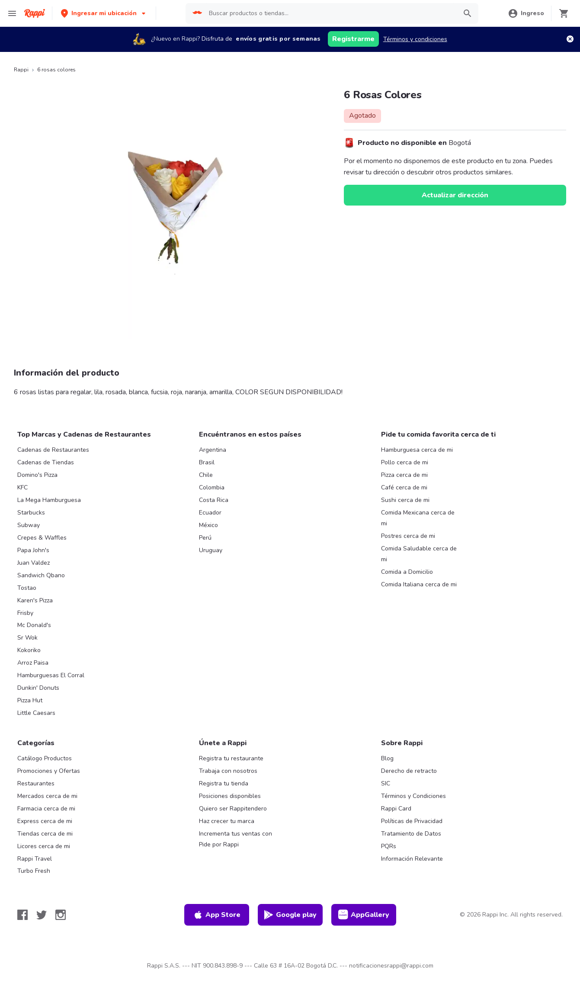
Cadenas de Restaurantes (53, 450)
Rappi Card (396, 808)
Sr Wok (27, 638)
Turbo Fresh (33, 871)
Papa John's (33, 550)
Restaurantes (35, 783)
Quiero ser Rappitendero (233, 808)
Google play (290, 915)
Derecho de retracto (409, 771)
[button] (104, 13)
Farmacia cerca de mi (46, 808)
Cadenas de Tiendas (45, 462)
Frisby (25, 613)
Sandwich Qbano (41, 575)
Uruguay (210, 550)
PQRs (388, 846)
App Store (216, 915)
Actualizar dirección (455, 195)
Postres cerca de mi (408, 536)
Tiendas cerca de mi (45, 834)
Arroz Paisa (32, 663)
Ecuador (210, 512)
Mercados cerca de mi (47, 796)
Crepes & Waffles (42, 538)
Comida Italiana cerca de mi (419, 584)
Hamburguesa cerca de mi (417, 450)
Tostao (26, 588)
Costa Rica (213, 500)
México (208, 525)
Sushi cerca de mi (405, 500)
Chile (206, 475)
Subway (28, 525)
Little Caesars (36, 713)
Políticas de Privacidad (411, 821)
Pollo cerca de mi (404, 462)
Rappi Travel (34, 859)
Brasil (207, 462)
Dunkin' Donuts (38, 688)
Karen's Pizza (35, 600)
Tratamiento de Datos (411, 834)
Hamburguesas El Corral (50, 675)
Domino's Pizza (37, 475)
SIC (385, 783)
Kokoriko (29, 650)
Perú (205, 538)
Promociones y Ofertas (48, 771)
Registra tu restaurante (231, 758)
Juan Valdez (33, 563)
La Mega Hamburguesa (49, 500)
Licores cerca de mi (43, 846)
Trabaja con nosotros (228, 771)
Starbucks (31, 512)
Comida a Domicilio (407, 572)
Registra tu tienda (223, 783)
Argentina (212, 450)
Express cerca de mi (44, 821)
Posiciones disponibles (230, 796)
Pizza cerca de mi (404, 475)
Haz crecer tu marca (226, 821)
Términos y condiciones (415, 39)
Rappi (21, 69)
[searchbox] (330, 13)
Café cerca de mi (404, 487)
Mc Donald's (34, 625)
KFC (22, 487)
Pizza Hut (29, 700)
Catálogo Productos (44, 758)
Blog (387, 758)
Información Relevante (412, 859)
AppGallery (363, 915)
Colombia (211, 487)
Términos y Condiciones (413, 796)
